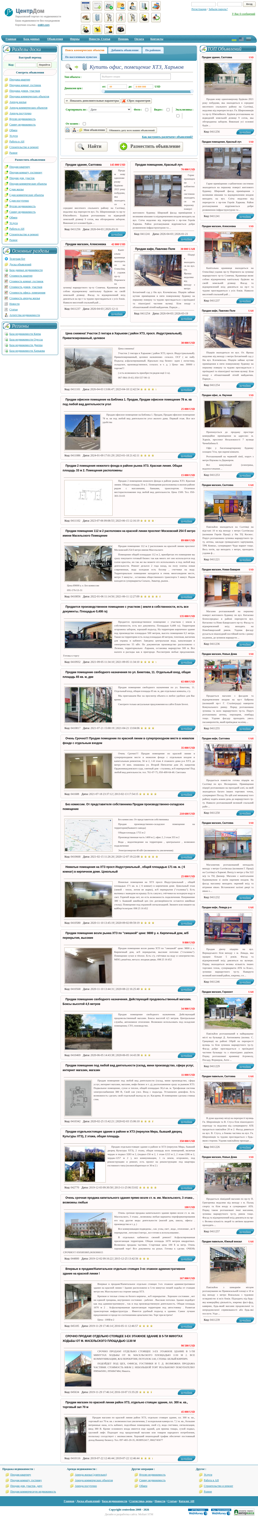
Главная (11, 39)
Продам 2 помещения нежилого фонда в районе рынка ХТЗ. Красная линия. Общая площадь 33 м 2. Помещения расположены (122, 468)
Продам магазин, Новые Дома (219, 654)
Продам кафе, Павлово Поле (155, 249)
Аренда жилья (18, 102)
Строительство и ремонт (24, 147)
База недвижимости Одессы (26, 339)
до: (130, 86)
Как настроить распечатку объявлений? (167, 136)
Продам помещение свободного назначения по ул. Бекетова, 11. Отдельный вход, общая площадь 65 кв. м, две (126, 675)
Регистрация (198, 9)
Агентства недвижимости (24, 315)
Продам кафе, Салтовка (216, 738)
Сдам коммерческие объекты (26, 195)
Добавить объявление (125, 50)
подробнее (186, 238)
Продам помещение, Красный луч (158, 164)
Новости (14, 303)
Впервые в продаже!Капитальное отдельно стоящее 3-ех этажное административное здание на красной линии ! (124, 1271)
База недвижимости (114, 1501)
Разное (13, 152)
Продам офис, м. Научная (217, 395)
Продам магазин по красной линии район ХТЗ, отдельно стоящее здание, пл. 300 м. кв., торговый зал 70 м (125, 1405)
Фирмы (75, 39)
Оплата (139, 39)
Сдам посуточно (19, 200)
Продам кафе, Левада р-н (216, 907)
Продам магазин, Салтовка (217, 485)
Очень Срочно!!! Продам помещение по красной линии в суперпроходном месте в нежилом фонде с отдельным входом (128, 741)
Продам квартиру (19, 166)
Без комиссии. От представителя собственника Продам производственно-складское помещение (123, 807)
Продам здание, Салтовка (83, 164)
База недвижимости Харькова (27, 350)
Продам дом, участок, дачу (26, 1486)
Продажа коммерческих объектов (29, 96)
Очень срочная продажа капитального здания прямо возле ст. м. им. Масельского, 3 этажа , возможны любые (128, 1200)
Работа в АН (16, 141)
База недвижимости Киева (25, 334)
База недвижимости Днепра (25, 345)
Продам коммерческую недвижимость (33, 1491)
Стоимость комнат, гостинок (26, 281)
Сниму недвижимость (22, 124)
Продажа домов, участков (24, 90)
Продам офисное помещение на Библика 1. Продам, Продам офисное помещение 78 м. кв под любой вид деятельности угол (127, 402)
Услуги (13, 135)
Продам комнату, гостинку (26, 1480)
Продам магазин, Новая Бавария (221, 569)
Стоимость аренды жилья (24, 298)
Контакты (156, 39)
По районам (153, 50)
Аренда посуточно (20, 113)
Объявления (55, 39)
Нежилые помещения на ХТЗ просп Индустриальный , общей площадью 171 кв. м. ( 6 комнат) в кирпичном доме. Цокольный (124, 869)
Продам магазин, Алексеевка (85, 244)
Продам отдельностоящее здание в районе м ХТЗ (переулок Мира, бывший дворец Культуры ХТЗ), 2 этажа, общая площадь (122, 1134)
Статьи (13, 309)
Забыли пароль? (218, 9)
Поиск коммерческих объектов (84, 50)
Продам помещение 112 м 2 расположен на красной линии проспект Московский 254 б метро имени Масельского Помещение (129, 533)
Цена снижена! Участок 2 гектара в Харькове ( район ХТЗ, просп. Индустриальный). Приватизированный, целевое (122, 336)
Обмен (13, 130)
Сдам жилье (16, 189)
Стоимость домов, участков (25, 287)
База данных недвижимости (26, 270)
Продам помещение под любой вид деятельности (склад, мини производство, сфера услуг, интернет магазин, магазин (128, 1068)
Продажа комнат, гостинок (25, 85)
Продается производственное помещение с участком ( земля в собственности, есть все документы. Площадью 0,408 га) (126, 609)
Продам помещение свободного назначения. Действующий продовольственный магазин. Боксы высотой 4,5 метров (127, 1002)
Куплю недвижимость (22, 119)
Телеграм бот (17, 258)
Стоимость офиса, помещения (27, 292)
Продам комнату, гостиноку (25, 172)
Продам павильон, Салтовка (218, 1076)
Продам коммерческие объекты (28, 183)
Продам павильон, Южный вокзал (222, 1241)
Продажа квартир (19, 79)
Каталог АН (186, 1501)
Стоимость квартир (20, 275)
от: (104, 86)
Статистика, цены (140, 1501)
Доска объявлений (20, 264)
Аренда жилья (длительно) (91, 1474)
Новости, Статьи (99, 39)
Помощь (123, 39)
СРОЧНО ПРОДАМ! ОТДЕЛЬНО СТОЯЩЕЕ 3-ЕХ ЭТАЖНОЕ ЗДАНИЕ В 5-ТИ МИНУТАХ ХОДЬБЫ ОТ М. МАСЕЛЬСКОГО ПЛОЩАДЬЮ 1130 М (122, 1339)
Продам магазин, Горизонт (217, 992)
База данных (31, 39)
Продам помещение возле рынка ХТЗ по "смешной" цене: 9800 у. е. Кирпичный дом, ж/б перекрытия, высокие (126, 935)
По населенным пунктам (81, 57)
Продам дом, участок (21, 178)
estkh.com (43, 24)
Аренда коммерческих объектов (28, 107)
